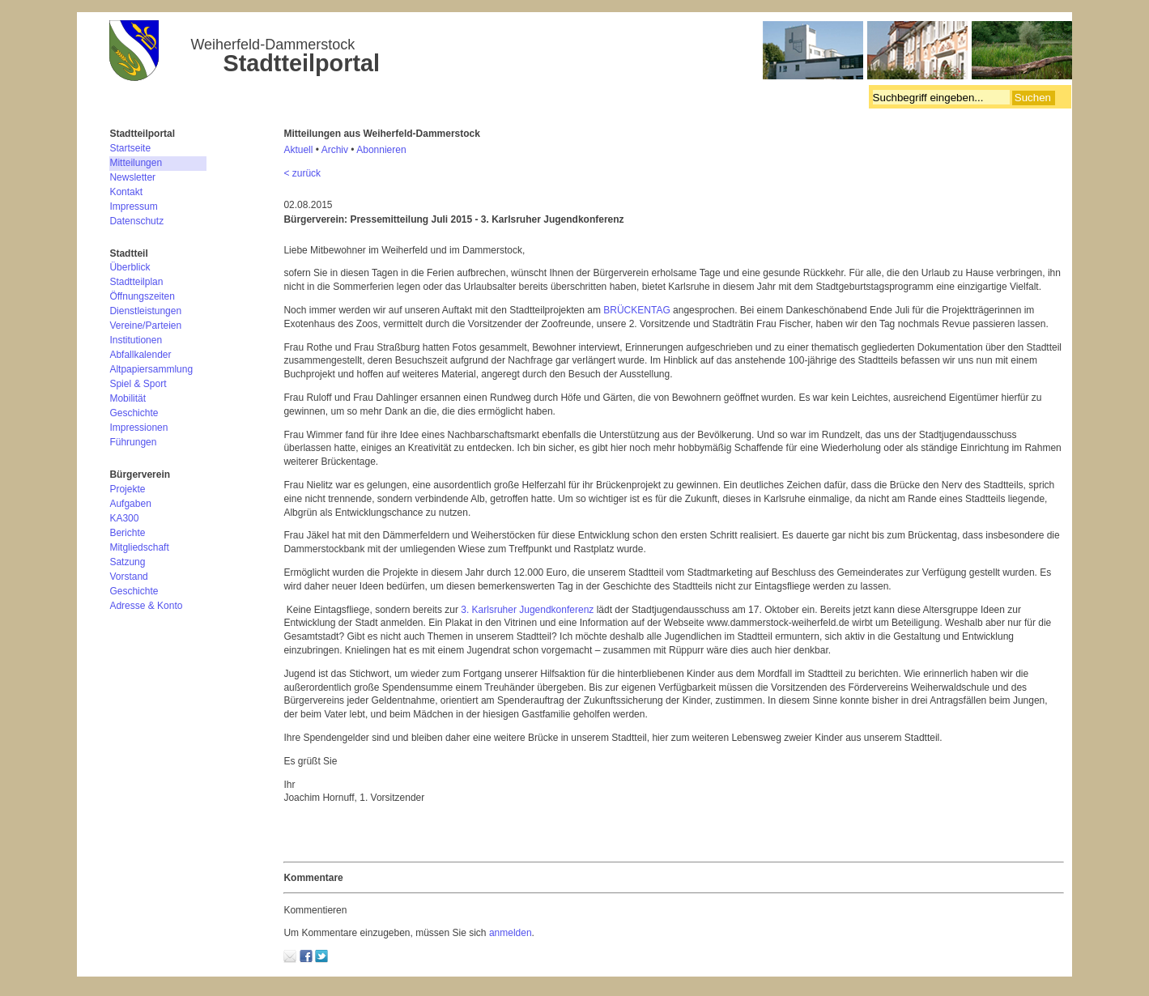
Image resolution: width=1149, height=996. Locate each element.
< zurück (302, 173)
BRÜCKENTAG (636, 310)
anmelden (510, 933)
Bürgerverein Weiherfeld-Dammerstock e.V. (590, 52)
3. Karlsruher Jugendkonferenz (527, 609)
